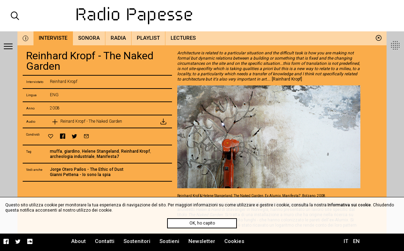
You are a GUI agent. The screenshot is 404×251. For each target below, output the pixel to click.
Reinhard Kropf (135, 151)
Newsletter (201, 241)
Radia (118, 38)
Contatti (104, 241)
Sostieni (169, 241)
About (78, 241)
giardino (72, 151)
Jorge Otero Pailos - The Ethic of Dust (87, 169)
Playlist (148, 38)
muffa (56, 151)
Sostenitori (137, 241)
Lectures (183, 38)
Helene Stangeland (100, 151)
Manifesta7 (108, 156)
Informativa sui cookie (349, 205)
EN (356, 241)
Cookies (234, 241)
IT (346, 241)
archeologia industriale (72, 156)
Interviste (53, 38)
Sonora (89, 38)
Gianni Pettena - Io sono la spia (80, 174)
